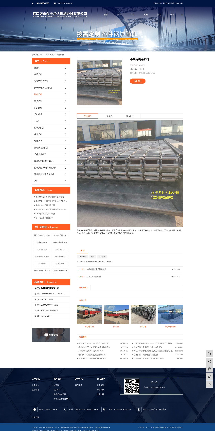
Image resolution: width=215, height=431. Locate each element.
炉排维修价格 (60, 256)
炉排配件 (38, 108)
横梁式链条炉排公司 (42, 235)
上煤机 (37, 121)
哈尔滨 (169, 427)
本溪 (178, 427)
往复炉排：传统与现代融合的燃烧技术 (93, 343)
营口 (161, 427)
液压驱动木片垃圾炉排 (44, 174)
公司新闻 (100, 385)
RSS (177, 3)
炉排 (36, 181)
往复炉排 (38, 134)
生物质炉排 (39, 128)
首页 (106, 14)
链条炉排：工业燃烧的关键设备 (146, 355)
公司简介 (35, 385)
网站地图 (171, 3)
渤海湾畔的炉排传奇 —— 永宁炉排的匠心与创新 (153, 343)
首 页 (47, 55)
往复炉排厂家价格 (42, 256)
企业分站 (164, 3)
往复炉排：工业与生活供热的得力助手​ (149, 359)
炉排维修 (38, 114)
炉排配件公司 (42, 242)
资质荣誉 (35, 390)
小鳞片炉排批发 (60, 235)
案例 (146, 14)
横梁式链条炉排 (41, 81)
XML (181, 3)
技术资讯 (100, 394)
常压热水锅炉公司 (60, 271)
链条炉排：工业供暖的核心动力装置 (148, 347)
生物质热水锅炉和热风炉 (45, 168)
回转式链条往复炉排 (43, 88)
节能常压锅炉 (40, 154)
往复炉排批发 (42, 249)
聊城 (157, 427)
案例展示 (78, 385)
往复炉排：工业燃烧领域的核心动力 (92, 359)
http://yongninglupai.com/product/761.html (98, 261)
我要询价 (138, 81)
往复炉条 (38, 141)
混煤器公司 (60, 249)
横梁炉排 (38, 74)
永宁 (147, 427)
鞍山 (181, 427)
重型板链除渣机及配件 (44, 161)
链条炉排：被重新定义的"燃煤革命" (92, 355)
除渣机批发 (60, 264)
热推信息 (157, 3)
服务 (53, 55)
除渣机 (37, 68)
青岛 (154, 427)
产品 (133, 14)
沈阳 (164, 427)
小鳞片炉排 (82, 257)
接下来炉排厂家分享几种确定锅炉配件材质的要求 (52, 209)
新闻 (159, 14)
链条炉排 (60, 55)
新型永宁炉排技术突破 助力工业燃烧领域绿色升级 (153, 351)
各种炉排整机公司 (60, 242)
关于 (119, 14)
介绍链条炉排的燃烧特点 (45, 214)
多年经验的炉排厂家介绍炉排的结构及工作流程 (52, 201)
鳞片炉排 (38, 101)
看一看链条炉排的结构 (44, 218)
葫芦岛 (174, 427)
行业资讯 (100, 390)
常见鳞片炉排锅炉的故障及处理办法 (50, 197)
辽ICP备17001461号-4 (102, 427)
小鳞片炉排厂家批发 (42, 271)
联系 (172, 14)
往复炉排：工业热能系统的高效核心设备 (94, 347)
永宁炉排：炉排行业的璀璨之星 (90, 351)
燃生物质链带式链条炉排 (96, 269)
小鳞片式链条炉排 (94, 277)
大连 (150, 427)
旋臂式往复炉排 (41, 148)
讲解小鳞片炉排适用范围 (45, 205)
